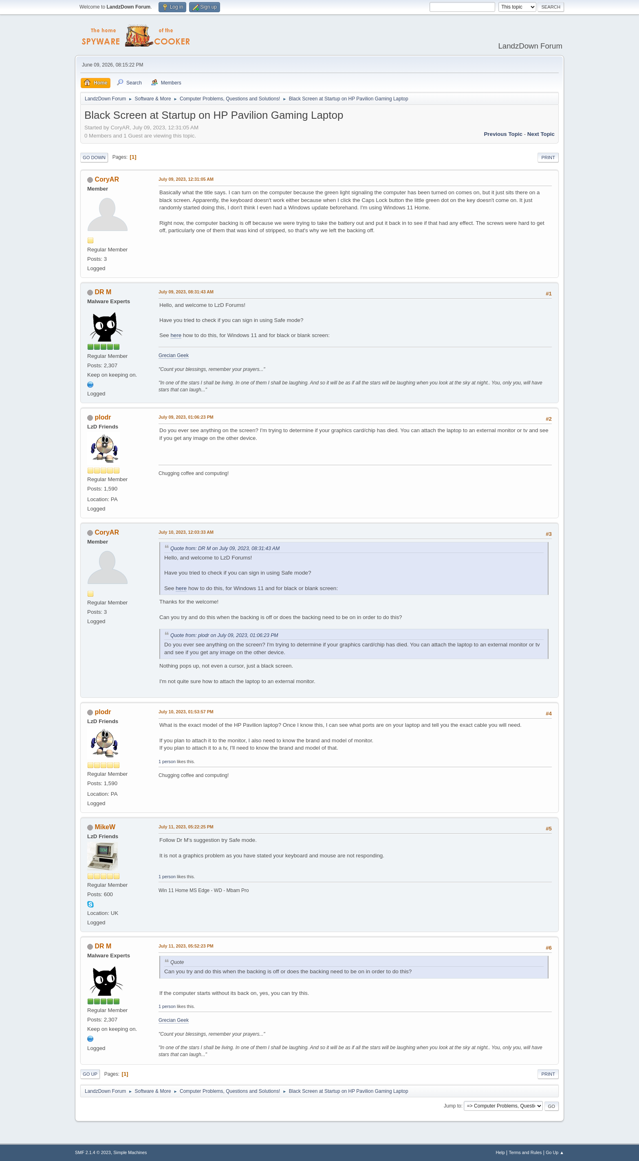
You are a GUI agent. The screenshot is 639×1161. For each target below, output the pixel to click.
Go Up (90, 1074)
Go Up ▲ (555, 1152)
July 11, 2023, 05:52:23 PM (186, 945)
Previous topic (503, 134)
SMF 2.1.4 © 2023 (93, 1152)
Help (500, 1152)
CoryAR (107, 179)
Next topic (541, 134)
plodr (103, 417)
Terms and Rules (525, 1152)
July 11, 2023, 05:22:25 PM (186, 826)
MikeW (105, 827)
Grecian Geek (174, 355)
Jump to (452, 1106)
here (175, 335)
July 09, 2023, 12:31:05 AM (186, 179)
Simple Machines (130, 1152)
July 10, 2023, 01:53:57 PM (186, 711)
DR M (103, 292)
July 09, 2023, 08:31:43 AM (186, 291)
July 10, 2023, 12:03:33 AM (186, 532)
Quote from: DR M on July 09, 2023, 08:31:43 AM (225, 548)
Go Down (94, 157)
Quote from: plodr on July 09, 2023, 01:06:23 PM (224, 635)
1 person (167, 761)
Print (548, 157)
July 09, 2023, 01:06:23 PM (186, 417)
